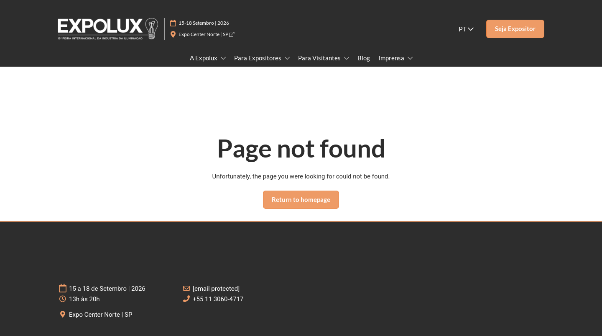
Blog (363, 58)
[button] (515, 29)
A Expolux (204, 58)
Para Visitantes (320, 58)
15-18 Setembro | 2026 (204, 23)
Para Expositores (258, 58)
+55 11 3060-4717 (218, 299)
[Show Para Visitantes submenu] (346, 58)
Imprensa (392, 58)
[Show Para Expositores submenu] (287, 58)
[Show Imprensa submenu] (410, 58)
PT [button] (466, 29)
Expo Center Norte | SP (206, 34)
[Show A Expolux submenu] (223, 58)
